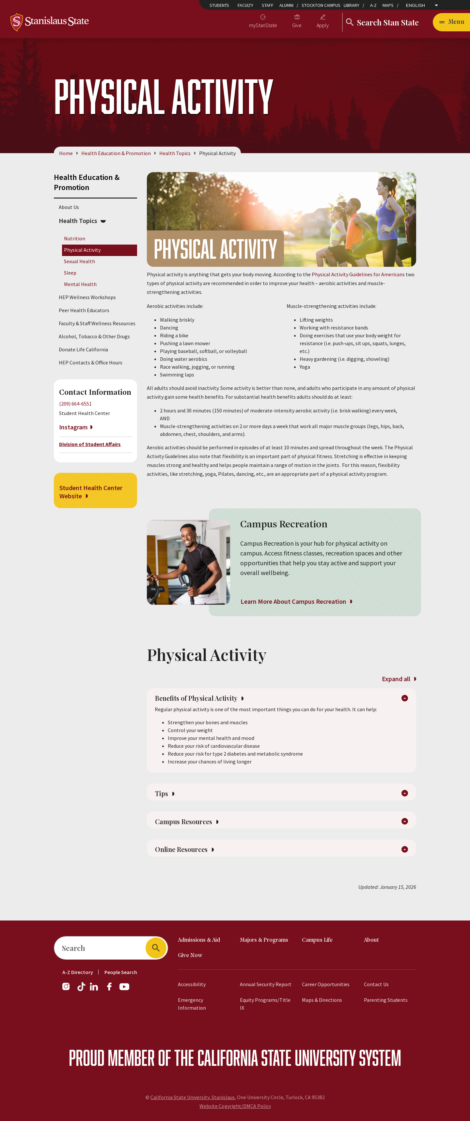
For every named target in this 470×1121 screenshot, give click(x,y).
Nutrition (74, 238)
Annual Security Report (265, 984)
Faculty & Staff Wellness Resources (97, 323)
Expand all (399, 679)
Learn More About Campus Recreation (296, 601)
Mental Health (80, 284)
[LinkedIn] (94, 989)
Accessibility (192, 984)
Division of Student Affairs (90, 444)
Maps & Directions (322, 1000)
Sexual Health (79, 261)
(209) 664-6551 (75, 403)
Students (219, 5)
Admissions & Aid (199, 940)
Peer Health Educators (84, 310)
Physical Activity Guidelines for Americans (358, 274)
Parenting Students (386, 1000)
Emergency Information (192, 1004)
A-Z (373, 5)
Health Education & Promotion (116, 153)
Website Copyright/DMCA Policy (235, 1106)
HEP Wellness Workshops (87, 297)
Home (66, 153)
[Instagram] (68, 989)
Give (297, 25)
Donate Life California (83, 349)
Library (351, 5)
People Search (120, 972)
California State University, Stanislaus (192, 1097)
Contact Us (376, 984)
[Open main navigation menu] (451, 22)
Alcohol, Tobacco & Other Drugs (94, 336)
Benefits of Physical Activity (207, 701)
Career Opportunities (326, 984)
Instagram (73, 427)
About (371, 940)
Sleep (70, 273)
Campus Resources (192, 831)
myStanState (263, 25)
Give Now (190, 956)
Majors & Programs (264, 940)
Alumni (286, 5)
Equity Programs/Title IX (265, 1004)
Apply (323, 25)
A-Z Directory (77, 972)
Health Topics (175, 153)
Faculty (245, 5)
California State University (276, 1057)
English (415, 5)
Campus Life (317, 940)
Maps (388, 5)
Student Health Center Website (90, 492)
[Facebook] (112, 989)
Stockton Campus (321, 5)
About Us (69, 207)
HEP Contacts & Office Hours (90, 362)
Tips (166, 800)
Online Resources (189, 862)
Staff (268, 5)
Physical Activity (82, 250)
